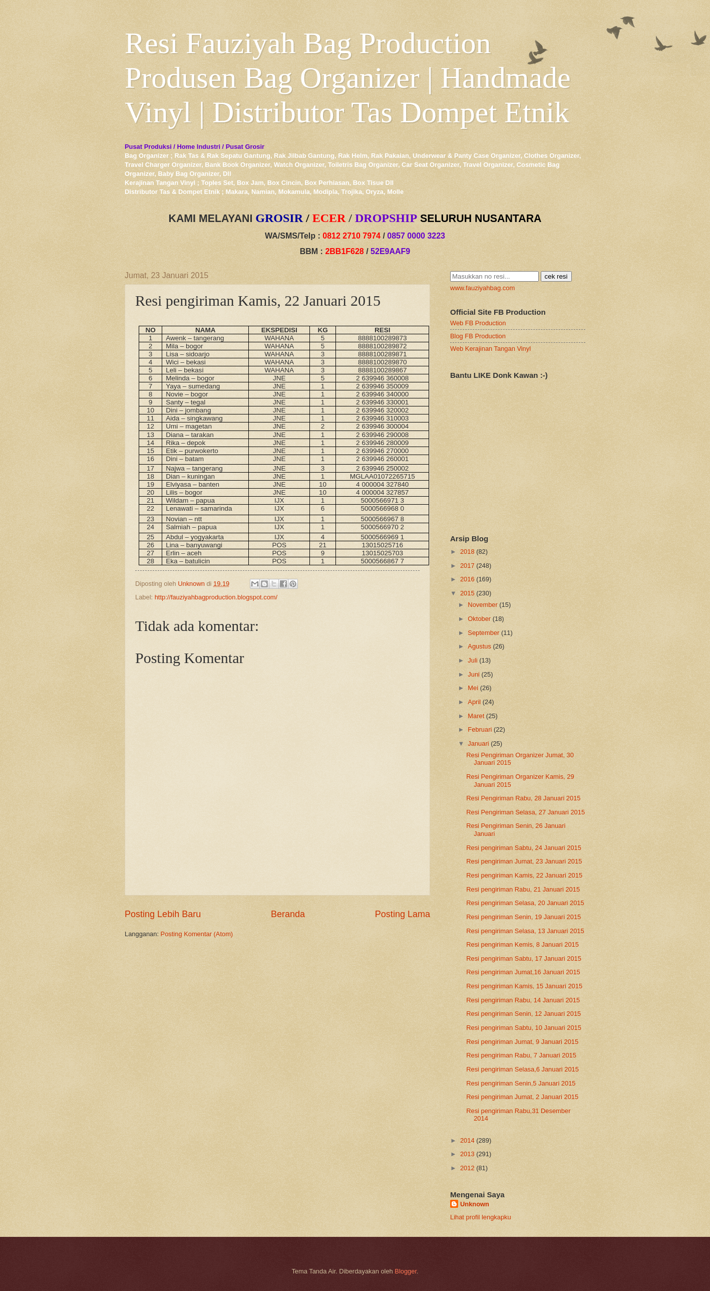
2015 (467, 593)
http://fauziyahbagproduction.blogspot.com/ (216, 597)
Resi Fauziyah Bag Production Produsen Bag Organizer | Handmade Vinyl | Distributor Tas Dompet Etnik (348, 78)
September (483, 632)
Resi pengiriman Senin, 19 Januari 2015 (523, 917)
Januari (478, 743)
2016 (467, 579)
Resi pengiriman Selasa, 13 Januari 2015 (525, 931)
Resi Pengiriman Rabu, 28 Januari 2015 (523, 798)
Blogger (406, 1271)
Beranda (288, 914)
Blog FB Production (478, 336)
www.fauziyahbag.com (482, 288)
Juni (474, 674)
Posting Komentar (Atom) (197, 934)
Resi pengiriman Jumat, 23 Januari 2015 (524, 861)
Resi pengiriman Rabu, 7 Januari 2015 (521, 1055)
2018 (467, 551)
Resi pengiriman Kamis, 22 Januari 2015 (524, 875)
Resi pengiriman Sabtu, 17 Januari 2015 (523, 958)
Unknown (474, 1204)
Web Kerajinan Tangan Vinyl (490, 348)
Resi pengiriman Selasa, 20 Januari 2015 (525, 903)
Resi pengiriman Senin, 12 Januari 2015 (523, 1013)
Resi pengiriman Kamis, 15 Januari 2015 (524, 986)
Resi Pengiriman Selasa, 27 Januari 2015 (525, 812)
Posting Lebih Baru (163, 914)
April (474, 702)
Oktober (479, 618)
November (482, 604)
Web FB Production (478, 323)
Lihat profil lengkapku (480, 1217)
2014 (467, 1140)
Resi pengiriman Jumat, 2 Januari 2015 (522, 1097)
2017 (467, 565)
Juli (472, 660)
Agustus (479, 646)
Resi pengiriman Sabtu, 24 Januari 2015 (523, 847)
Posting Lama (402, 914)
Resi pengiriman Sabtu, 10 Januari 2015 (523, 1027)
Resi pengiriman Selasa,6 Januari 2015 (522, 1069)
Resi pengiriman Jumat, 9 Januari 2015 (522, 1041)
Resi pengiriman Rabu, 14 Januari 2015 (523, 1000)
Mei (473, 688)
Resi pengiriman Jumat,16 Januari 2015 (523, 972)
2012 (467, 1168)
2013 (467, 1154)
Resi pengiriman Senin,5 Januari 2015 (520, 1083)
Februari (480, 729)
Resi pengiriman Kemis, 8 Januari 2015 (522, 944)
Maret (476, 716)
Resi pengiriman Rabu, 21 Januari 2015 (523, 889)
